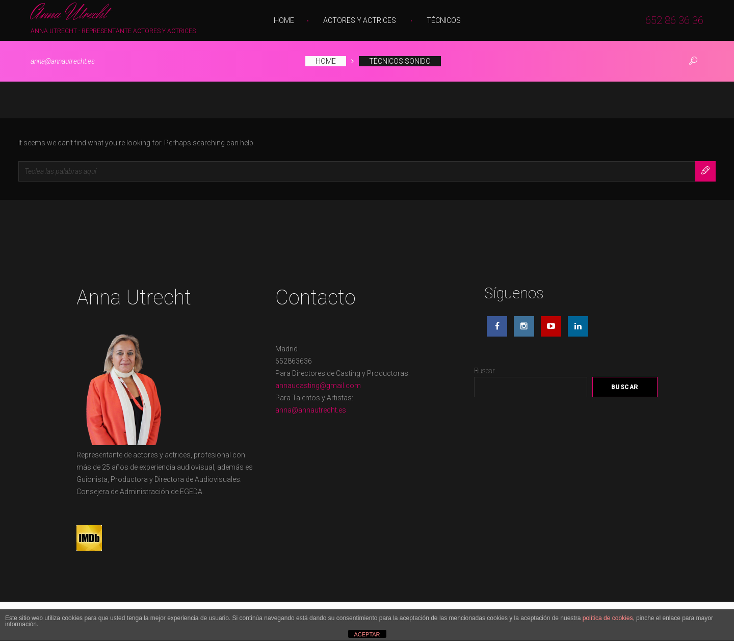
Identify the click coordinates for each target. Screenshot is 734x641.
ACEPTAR (367, 634)
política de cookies (608, 618)
